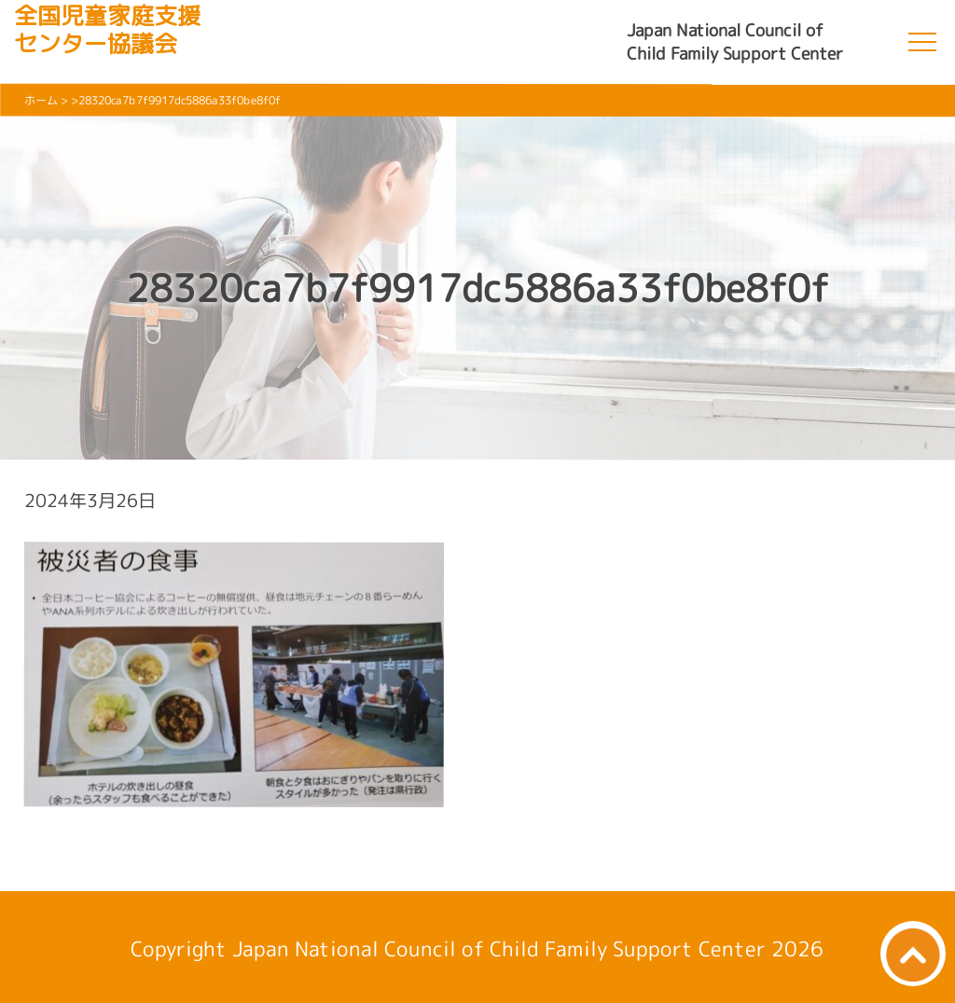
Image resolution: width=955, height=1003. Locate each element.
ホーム (41, 100)
